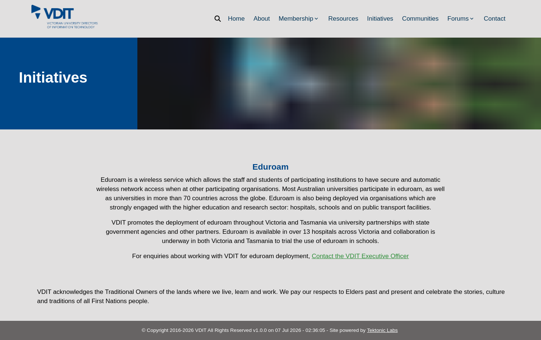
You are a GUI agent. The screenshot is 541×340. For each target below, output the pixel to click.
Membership (299, 18)
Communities (420, 18)
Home (236, 18)
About (261, 18)
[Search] (219, 19)
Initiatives (380, 18)
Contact (495, 18)
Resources (343, 18)
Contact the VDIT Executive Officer (360, 256)
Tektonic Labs (382, 330)
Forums (461, 18)
